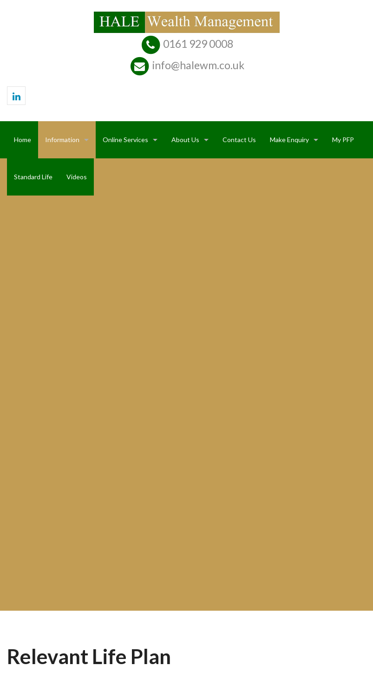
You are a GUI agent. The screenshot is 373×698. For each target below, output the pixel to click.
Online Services (125, 140)
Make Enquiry (289, 140)
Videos (76, 177)
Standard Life (33, 177)
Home (22, 140)
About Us (185, 140)
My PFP (343, 140)
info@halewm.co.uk (198, 65)
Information (62, 140)
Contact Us (239, 140)
